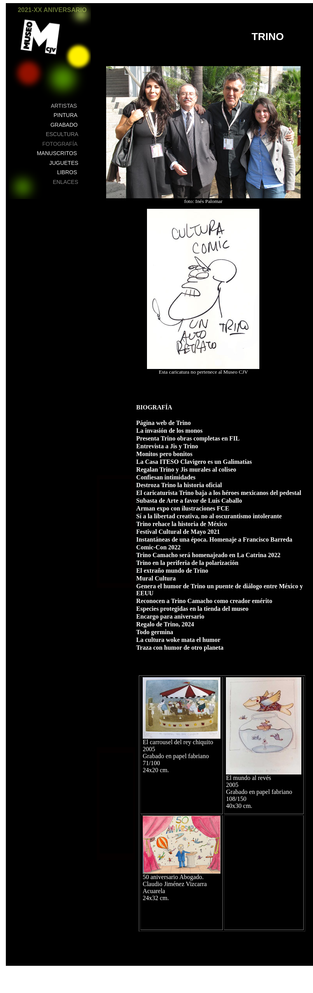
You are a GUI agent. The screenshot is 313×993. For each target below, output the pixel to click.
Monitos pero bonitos (164, 454)
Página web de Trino (163, 423)
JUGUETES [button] (64, 163)
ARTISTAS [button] (64, 106)
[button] (81, 14)
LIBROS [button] (67, 172)
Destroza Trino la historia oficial (179, 485)
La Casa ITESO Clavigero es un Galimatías (194, 461)
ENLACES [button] (65, 182)
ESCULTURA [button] (62, 134)
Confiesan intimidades (167, 477)
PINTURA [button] (65, 115)
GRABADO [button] (64, 125)
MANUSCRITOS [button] (57, 153)
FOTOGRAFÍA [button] (60, 144)
